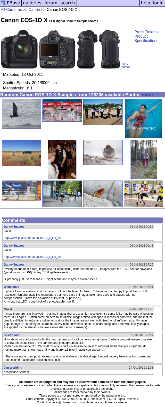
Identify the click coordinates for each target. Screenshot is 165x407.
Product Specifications (146, 38)
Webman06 (11, 287)
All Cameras (11, 10)
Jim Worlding (13, 367)
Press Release (147, 32)
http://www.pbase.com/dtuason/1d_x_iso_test (33, 238)
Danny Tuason (14, 226)
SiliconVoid (11, 335)
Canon (34, 10)
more (147, 94)
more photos (126, 65)
